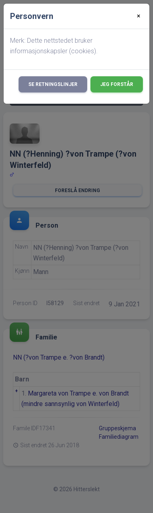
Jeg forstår (116, 84)
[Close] (138, 16)
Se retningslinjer (53, 84)
